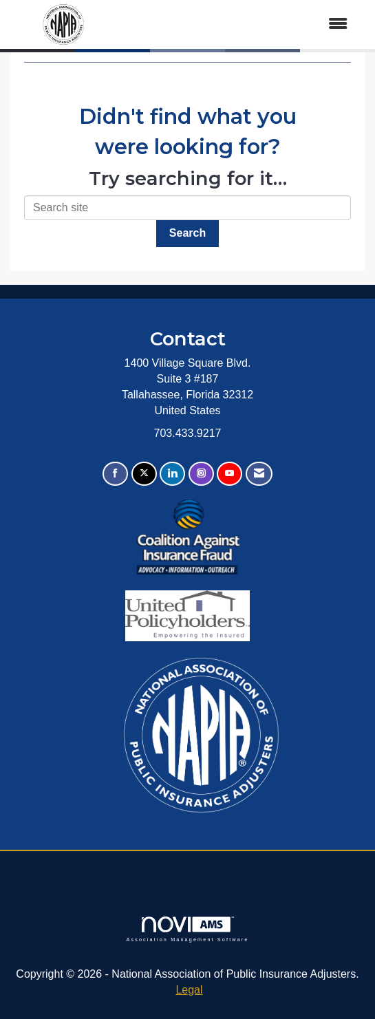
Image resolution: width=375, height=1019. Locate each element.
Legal (188, 990)
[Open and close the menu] (238, 24)
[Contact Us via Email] (259, 474)
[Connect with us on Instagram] (201, 474)
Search (187, 233)
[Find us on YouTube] (229, 474)
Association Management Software (187, 929)
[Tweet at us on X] (144, 474)
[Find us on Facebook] (115, 474)
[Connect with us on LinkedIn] (172, 474)
